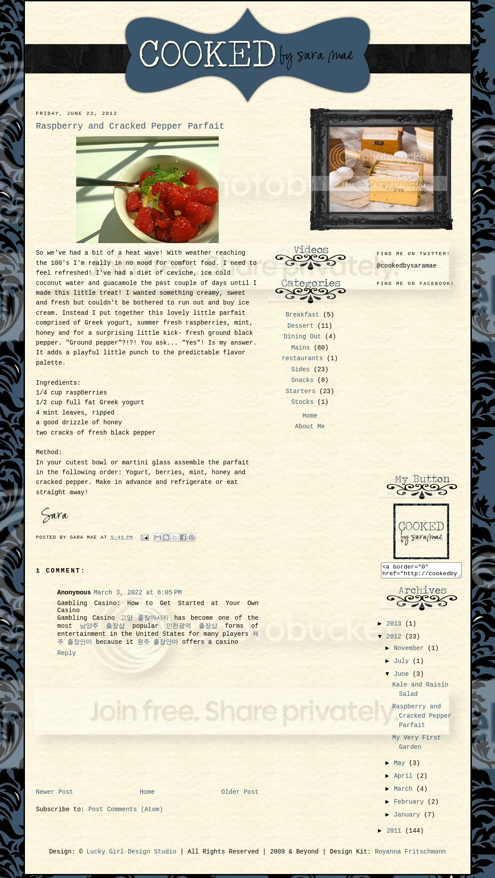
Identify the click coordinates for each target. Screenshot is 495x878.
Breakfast (302, 314)
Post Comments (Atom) (125, 809)
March (405, 791)
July (403, 663)
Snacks (302, 380)
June (403, 676)
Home (147, 792)
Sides (300, 369)
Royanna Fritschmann (410, 854)
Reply (66, 653)
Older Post (239, 792)
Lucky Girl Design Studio (131, 854)
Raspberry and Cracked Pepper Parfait (421, 719)
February (411, 804)
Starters (300, 391)
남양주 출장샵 (102, 626)
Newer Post (55, 792)
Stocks (302, 402)
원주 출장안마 (157, 642)
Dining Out (302, 336)
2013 (395, 626)
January (409, 817)
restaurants (302, 358)
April (405, 778)
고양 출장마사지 (144, 618)
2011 (395, 833)
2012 (395, 639)
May (401, 765)
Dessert (300, 325)
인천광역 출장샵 (191, 626)
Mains (300, 347)
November (411, 650)
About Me (310, 426)
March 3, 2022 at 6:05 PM (137, 592)
